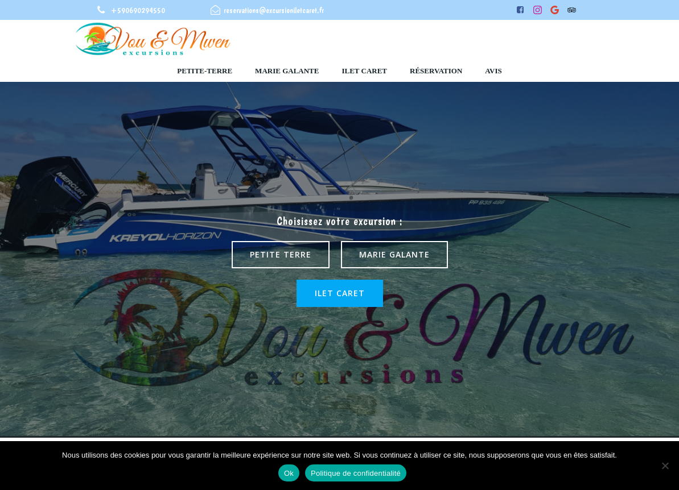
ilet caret (364, 71)
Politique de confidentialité (356, 473)
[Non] (664, 465)
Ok (289, 473)
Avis (493, 71)
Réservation (436, 71)
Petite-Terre (204, 71)
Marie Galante (287, 71)
